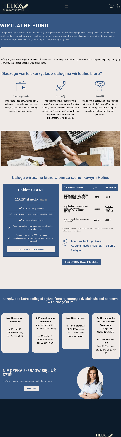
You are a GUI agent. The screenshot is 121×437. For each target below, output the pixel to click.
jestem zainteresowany (31, 250)
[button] (66, 6)
